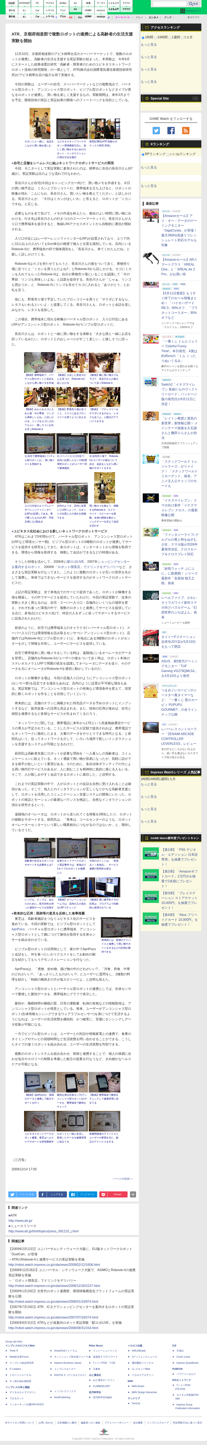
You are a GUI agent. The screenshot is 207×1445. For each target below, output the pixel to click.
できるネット (17, 1398)
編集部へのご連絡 (90, 1422)
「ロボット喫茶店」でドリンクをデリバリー (86, 567)
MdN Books (138, 1386)
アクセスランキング (165, 27)
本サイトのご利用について (19, 1422)
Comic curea (183, 1356)
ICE (174, 1345)
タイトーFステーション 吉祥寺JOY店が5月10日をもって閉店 (178, 641)
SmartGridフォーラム (65, 1350)
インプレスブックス (65, 1391)
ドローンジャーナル (20, 1375)
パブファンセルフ (186, 1374)
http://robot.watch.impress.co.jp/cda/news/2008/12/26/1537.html (54, 1285)
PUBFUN (177, 1369)
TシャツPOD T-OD (104, 1362)
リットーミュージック (105, 1350)
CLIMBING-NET (101, 1386)
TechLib (136, 1403)
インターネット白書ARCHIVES (27, 1404)
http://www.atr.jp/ (20, 1220)
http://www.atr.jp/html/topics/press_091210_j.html (43, 1231)
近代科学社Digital (102, 1397)
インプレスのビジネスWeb (20, 1345)
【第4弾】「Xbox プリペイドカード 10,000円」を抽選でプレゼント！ (179, 919)
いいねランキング (183, 154)
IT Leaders (15, 1369)
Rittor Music (96, 1345)
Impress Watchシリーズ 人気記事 (175, 772)
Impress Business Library (67, 1362)
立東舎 (96, 1369)
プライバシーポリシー (117, 1422)
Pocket (117, 1194)
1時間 (149, 37)
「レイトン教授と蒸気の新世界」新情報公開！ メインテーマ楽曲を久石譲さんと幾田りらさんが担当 (179, 428)
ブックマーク (87, 1194)
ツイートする (26, 1194)
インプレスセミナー (65, 1369)
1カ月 (188, 37)
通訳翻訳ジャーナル (143, 1362)
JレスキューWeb (141, 1369)
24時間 (162, 37)
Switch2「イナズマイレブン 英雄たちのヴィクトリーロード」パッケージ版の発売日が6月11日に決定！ (179, 394)
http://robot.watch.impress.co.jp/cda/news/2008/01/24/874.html (53, 1301)
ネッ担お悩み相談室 (20, 1381)
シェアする (57, 1194)
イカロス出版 (135, 1345)
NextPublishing (62, 1397)
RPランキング (155, 154)
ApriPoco (18, 929)
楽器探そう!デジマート (105, 1356)
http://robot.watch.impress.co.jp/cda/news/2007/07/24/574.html (53, 1317)
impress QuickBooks (187, 1362)
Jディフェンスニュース (144, 1356)
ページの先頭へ (123, 1178)
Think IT (14, 1350)
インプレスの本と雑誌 (17, 1387)
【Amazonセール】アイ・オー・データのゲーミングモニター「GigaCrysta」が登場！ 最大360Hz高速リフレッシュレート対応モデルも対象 (179, 230)
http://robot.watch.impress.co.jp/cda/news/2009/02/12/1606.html (54, 1264)
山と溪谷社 (95, 1375)
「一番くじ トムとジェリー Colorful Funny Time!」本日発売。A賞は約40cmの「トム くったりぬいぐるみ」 (179, 351)
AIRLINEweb (139, 1350)
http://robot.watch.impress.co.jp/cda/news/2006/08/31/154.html (53, 1328)
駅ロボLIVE (75, 561)
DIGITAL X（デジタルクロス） (71, 1375)
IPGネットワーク (181, 1380)
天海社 (180, 1350)
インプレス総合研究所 (22, 1362)
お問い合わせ (45, 1422)
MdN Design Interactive (144, 1392)
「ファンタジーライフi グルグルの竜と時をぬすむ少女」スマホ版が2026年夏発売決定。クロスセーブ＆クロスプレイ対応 (180, 544)
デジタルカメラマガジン (23, 1392)
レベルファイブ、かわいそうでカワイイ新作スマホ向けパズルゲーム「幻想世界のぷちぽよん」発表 (179, 607)
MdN (130, 1381)
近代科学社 (95, 1392)
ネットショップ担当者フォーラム (72, 1356)
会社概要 (138, 1422)
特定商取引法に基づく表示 (187, 1422)
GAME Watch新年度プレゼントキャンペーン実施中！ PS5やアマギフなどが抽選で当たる (175, 839)
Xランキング (160, 144)
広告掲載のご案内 (67, 1422)
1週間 (176, 37)
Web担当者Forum (19, 1356)
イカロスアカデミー (143, 1375)
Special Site (160, 98)
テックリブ (134, 1398)
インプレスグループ (158, 1422)
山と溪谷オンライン (104, 1380)
